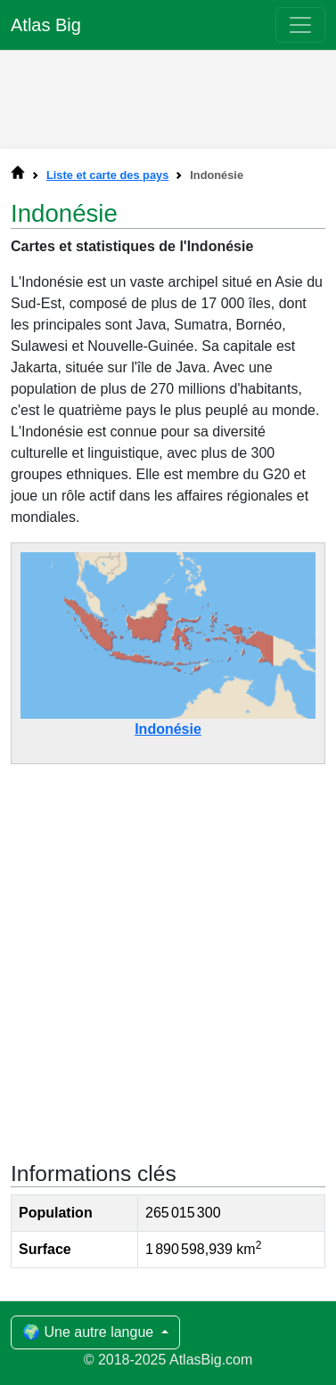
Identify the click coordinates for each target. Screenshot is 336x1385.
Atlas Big (46, 25)
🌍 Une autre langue (90, 1332)
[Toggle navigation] (300, 25)
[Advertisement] (168, 95)
